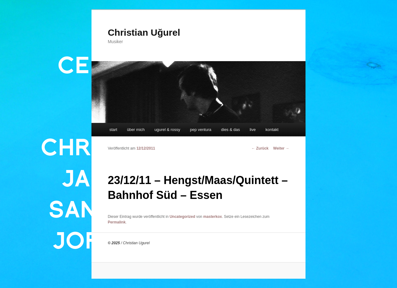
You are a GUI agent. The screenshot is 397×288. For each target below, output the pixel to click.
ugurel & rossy (167, 129)
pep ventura (201, 129)
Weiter (281, 148)
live (253, 129)
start (113, 129)
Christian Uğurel (144, 32)
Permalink (116, 222)
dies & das (230, 129)
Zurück (259, 148)
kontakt (272, 129)
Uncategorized (182, 216)
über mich (136, 129)
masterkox (212, 216)
